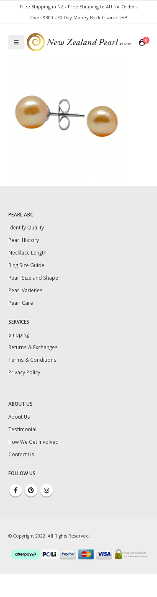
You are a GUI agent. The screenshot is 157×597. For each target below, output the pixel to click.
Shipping (18, 334)
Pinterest (31, 490)
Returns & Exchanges (33, 347)
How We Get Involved (33, 441)
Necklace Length (27, 252)
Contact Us (21, 454)
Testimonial (22, 429)
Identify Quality (26, 227)
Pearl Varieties (25, 290)
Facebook (15, 490)
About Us (19, 416)
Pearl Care (20, 302)
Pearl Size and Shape (33, 277)
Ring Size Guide (26, 265)
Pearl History (23, 240)
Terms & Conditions (32, 359)
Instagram (46, 490)
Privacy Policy (24, 372)
